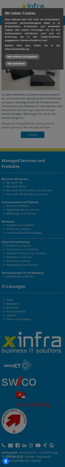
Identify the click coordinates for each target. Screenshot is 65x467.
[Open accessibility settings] (6, 461)
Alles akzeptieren (16, 63)
